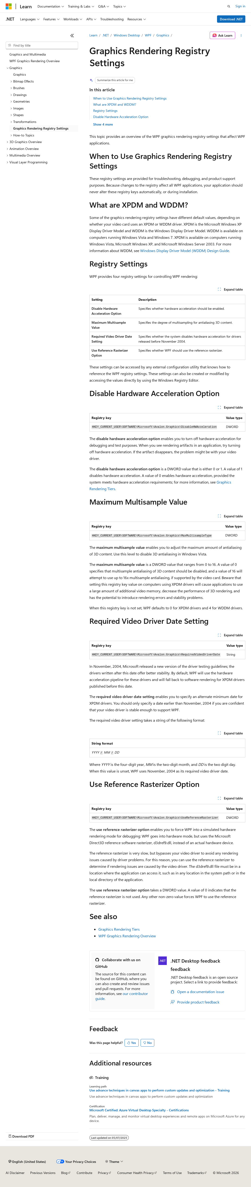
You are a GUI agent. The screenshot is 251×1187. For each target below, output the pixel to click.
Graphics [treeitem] (19, 74)
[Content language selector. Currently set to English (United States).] (27, 1161)
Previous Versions (42, 1172)
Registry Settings (105, 110)
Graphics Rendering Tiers (119, 929)
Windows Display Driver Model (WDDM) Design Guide (184, 250)
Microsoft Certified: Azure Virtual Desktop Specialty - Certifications (139, 1110)
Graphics (162, 35)
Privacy (103, 1172)
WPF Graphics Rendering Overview (127, 935)
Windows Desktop (127, 35)
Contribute (84, 1172)
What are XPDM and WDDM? (114, 104)
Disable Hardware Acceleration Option (120, 116)
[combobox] (42, 45)
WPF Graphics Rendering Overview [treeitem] (34, 61)
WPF (148, 35)
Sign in (240, 6)
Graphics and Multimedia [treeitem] (27, 54)
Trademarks (195, 1172)
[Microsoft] (9, 6)
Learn (93, 35)
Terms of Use (172, 1172)
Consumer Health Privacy (135, 1172)
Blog (64, 1172)
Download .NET (231, 19)
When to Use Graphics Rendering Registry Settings (130, 98)
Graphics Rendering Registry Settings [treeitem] (40, 128)
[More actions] (241, 35)
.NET (105, 35)
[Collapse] (72, 35)
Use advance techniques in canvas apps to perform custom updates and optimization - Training (159, 1090)
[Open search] (229, 6)
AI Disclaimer (15, 1172)
